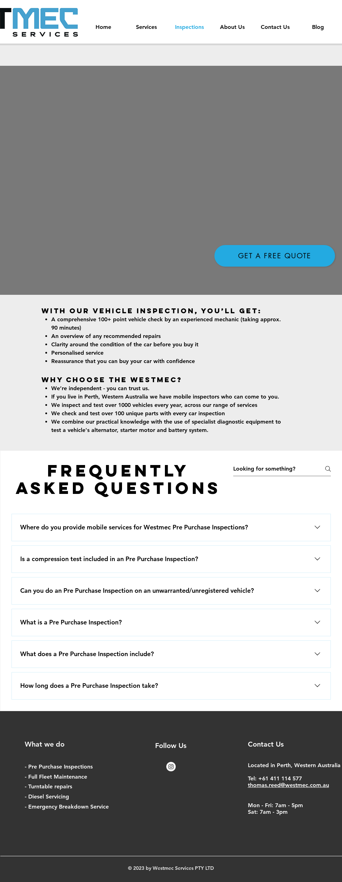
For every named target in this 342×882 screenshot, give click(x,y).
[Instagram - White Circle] (171, 766)
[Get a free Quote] (274, 256)
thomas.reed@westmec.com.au (288, 785)
